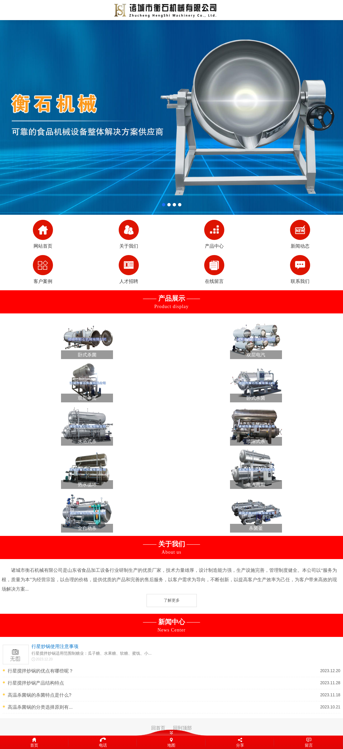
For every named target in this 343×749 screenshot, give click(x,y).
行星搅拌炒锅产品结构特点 (36, 683)
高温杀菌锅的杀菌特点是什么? (39, 695)
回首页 (158, 728)
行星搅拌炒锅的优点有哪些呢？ (40, 670)
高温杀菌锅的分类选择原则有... (40, 707)
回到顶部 (182, 728)
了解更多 (172, 600)
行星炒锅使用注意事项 (55, 646)
